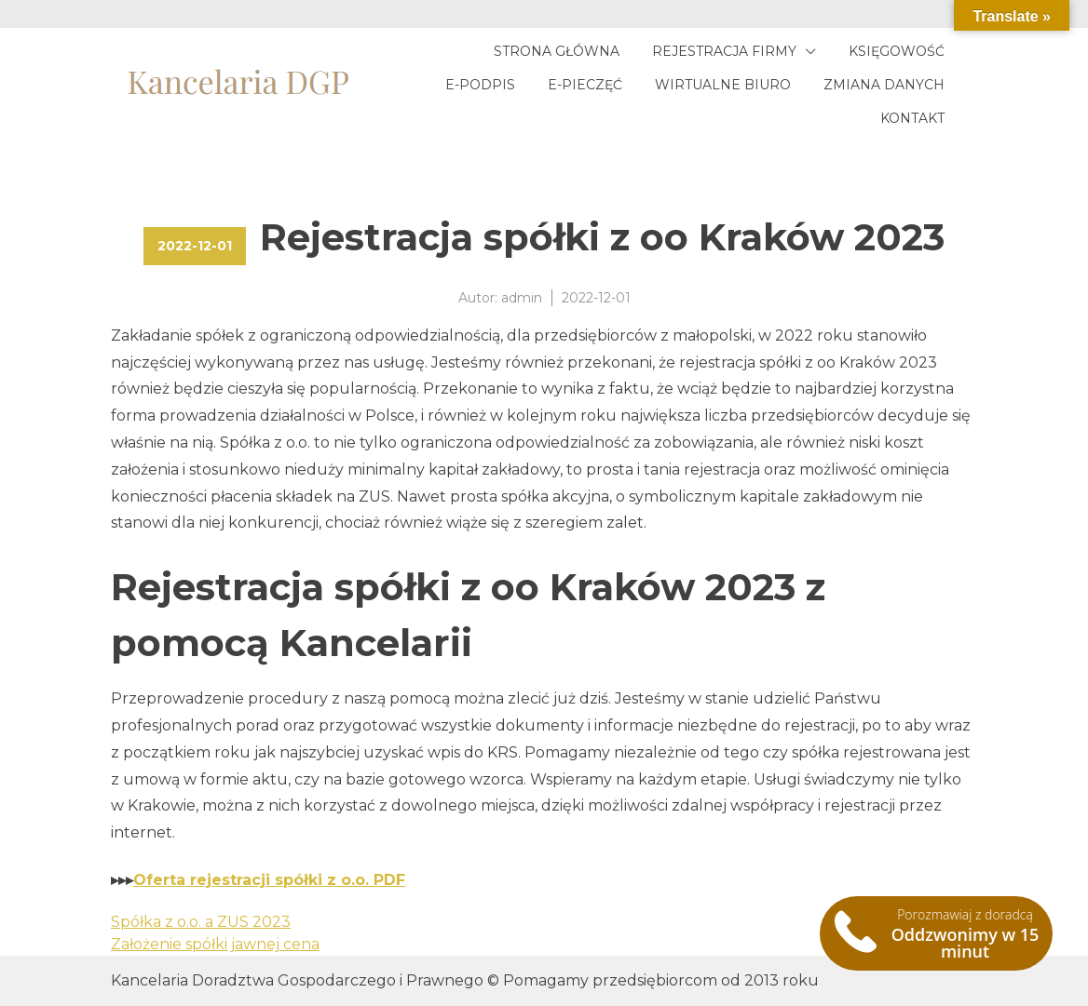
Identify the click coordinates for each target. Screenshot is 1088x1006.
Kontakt (912, 118)
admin (521, 297)
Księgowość (897, 51)
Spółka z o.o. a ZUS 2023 (201, 922)
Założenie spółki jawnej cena (215, 944)
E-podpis (480, 84)
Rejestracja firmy (724, 51)
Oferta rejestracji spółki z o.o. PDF (269, 880)
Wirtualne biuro (723, 84)
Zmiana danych (884, 84)
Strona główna (556, 51)
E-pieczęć (585, 84)
